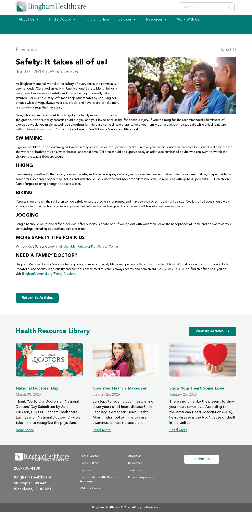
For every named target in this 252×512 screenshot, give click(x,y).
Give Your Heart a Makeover (120, 389)
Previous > (27, 49)
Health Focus (63, 72)
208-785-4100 (27, 469)
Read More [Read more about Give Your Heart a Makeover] (102, 430)
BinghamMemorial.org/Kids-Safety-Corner (88, 246)
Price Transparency (141, 477)
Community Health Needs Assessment (98, 479)
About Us (29, 19)
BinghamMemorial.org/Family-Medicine (49, 274)
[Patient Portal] (35, 29)
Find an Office (97, 19)
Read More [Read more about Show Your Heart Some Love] (178, 430)
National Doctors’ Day (37, 389)
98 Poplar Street (30, 484)
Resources (156, 19)
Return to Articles (37, 298)
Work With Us (188, 19)
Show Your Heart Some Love (196, 389)
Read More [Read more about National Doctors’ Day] (25, 430)
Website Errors (90, 488)
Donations (135, 470)
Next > (228, 49)
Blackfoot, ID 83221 (33, 489)
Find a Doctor (62, 19)
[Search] (229, 7)
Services (127, 19)
